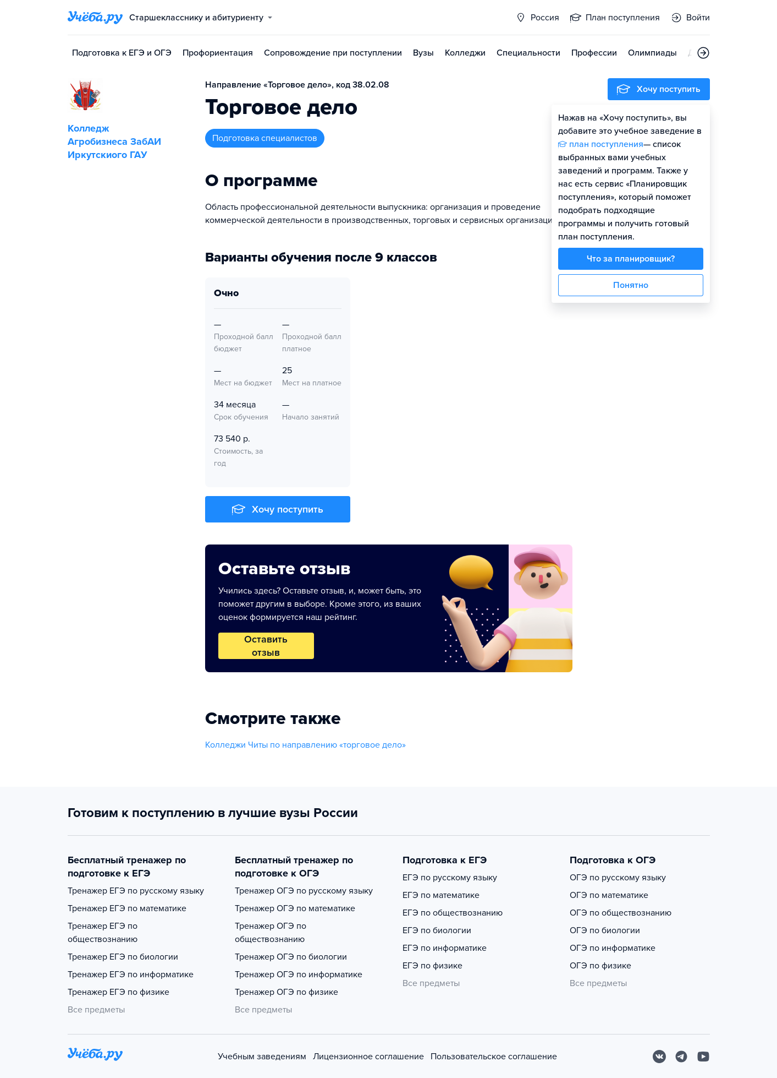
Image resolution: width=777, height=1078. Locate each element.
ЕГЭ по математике (441, 895)
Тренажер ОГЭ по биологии (291, 956)
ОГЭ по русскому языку (618, 877)
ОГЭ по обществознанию (620, 912)
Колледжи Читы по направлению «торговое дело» (305, 744)
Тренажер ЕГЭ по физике (118, 992)
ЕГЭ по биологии (437, 930)
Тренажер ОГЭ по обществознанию (270, 933)
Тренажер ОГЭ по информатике (298, 974)
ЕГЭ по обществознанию (453, 912)
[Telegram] (681, 1056)
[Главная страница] (95, 17)
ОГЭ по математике (609, 895)
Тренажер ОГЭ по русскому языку (304, 890)
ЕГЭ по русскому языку (450, 877)
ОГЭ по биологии (605, 930)
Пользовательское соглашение (494, 1056)
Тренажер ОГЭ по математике (295, 908)
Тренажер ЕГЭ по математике (127, 908)
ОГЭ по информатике (612, 948)
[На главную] (95, 1056)
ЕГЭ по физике (432, 965)
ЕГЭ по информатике (445, 948)
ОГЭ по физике (600, 965)
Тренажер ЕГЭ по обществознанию (102, 933)
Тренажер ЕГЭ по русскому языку (136, 890)
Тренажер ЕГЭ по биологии (123, 956)
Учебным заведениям (262, 1056)
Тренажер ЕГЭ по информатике (131, 974)
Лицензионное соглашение (368, 1056)
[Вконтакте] (659, 1056)
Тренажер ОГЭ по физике (286, 992)
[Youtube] (703, 1056)
